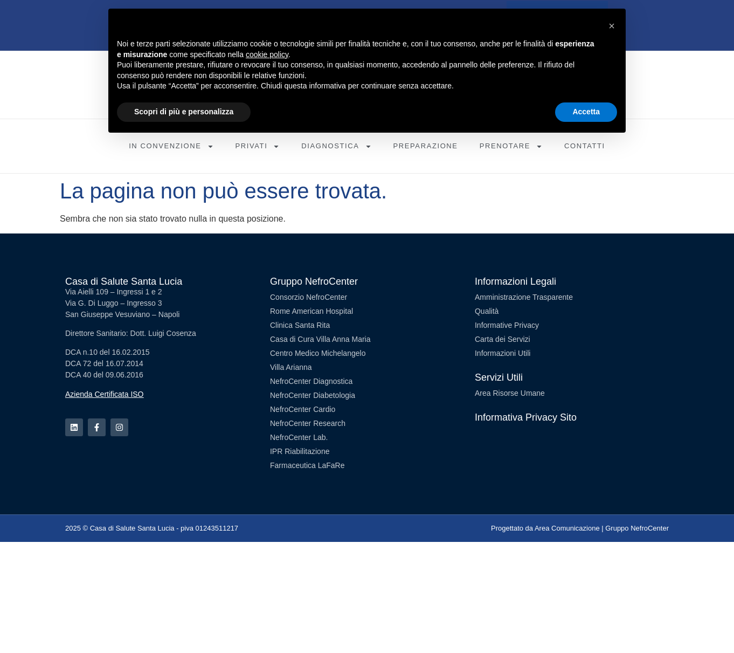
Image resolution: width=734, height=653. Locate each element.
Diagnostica (336, 146)
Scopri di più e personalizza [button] (183, 111)
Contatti (584, 146)
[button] (611, 26)
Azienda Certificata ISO (104, 394)
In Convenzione (171, 146)
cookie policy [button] (267, 54)
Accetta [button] (586, 111)
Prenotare (511, 146)
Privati (258, 146)
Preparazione (425, 146)
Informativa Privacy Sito (526, 417)
